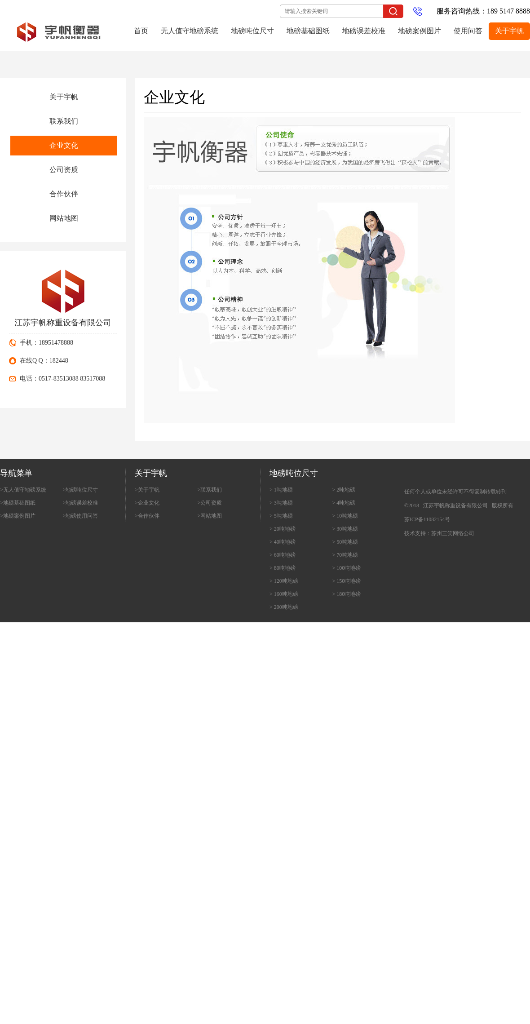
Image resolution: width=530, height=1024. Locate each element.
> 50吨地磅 (345, 542)
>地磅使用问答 (80, 516)
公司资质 (63, 169)
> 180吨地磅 (346, 594)
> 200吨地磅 (283, 607)
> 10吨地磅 (345, 516)
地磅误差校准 (363, 31)
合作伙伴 (63, 194)
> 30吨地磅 (345, 529)
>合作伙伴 (147, 516)
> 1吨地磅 (281, 490)
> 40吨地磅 (282, 542)
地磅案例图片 (419, 31)
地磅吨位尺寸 (252, 31)
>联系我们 (210, 490)
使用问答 (468, 31)
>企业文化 (147, 503)
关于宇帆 (509, 31)
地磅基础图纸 (308, 31)
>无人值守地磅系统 (23, 490)
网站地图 (63, 218)
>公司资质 (210, 503)
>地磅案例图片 (17, 516)
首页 (141, 31)
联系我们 (63, 121)
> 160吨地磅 (283, 594)
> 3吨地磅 (281, 503)
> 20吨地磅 (282, 529)
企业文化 (63, 145)
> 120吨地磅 (283, 581)
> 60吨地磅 (282, 555)
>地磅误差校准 (80, 503)
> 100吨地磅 (346, 568)
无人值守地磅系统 (189, 31)
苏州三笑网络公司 (452, 533)
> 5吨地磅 (281, 516)
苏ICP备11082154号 (427, 519)
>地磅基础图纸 (17, 503)
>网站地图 (210, 516)
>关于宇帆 (147, 490)
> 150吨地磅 (346, 581)
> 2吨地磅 (344, 490)
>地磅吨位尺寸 (80, 490)
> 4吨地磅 (344, 503)
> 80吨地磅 (282, 568)
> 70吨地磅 (345, 555)
